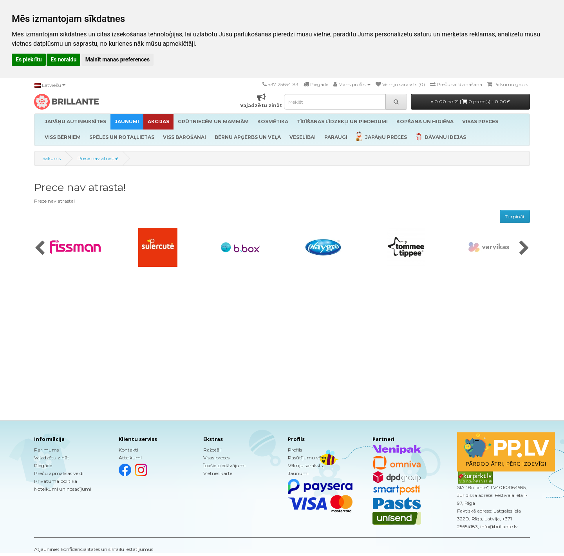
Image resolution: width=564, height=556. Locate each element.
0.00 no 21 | (470, 101)
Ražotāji (212, 450)
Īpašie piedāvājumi (224, 465)
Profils (295, 450)
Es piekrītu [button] (29, 59)
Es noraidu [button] (63, 59)
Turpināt (515, 217)
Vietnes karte (217, 473)
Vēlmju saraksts (305, 465)
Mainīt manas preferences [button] (117, 59)
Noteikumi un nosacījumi (62, 489)
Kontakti (128, 450)
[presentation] (39, 248)
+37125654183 (283, 84)
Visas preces (216, 458)
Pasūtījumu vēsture (310, 458)
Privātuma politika (55, 481)
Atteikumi (130, 458)
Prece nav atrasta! (98, 158)
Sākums (51, 158)
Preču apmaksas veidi (58, 473)
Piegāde (43, 465)
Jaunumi (298, 473)
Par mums (46, 450)
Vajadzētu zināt (51, 458)
